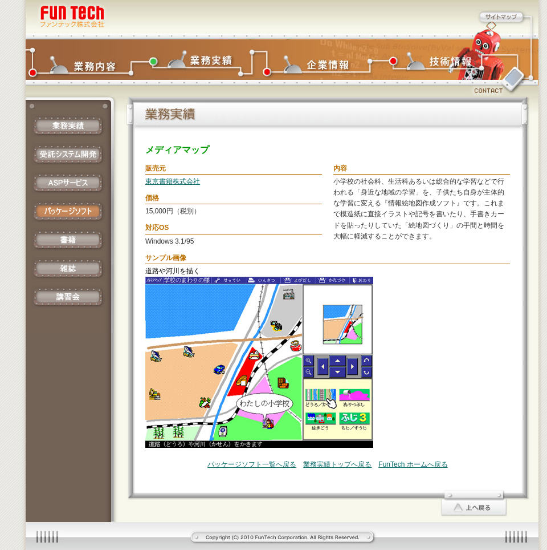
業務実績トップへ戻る (337, 464)
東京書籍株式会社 (172, 181)
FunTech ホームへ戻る (412, 464)
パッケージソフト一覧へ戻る (251, 464)
